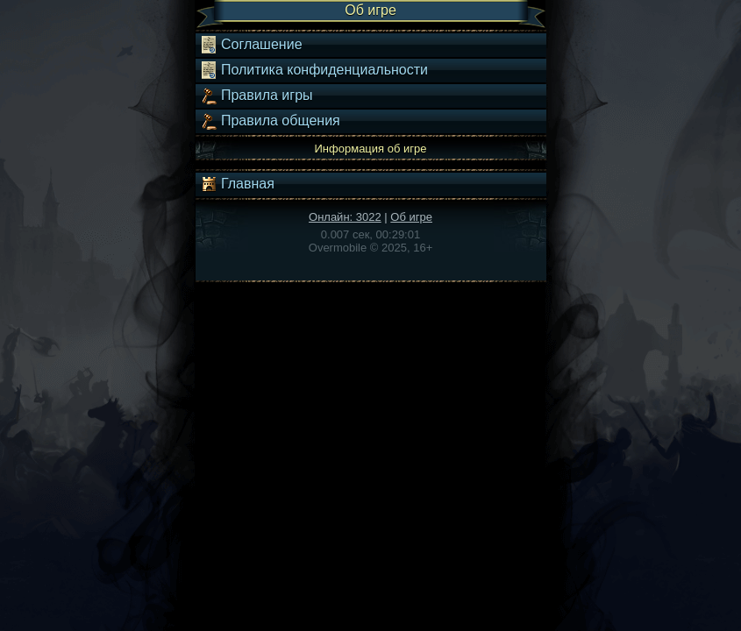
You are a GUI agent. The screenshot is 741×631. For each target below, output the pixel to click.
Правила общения (270, 121)
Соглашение (251, 44)
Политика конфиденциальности (314, 70)
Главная (237, 184)
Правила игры (256, 95)
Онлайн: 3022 (345, 216)
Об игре (411, 216)
